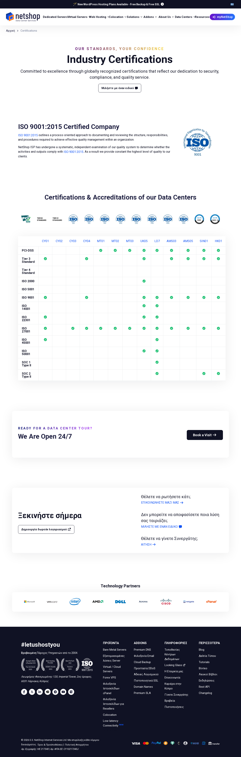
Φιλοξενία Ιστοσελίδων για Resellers (113, 704)
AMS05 (188, 241)
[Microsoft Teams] (49, 692)
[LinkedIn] (41, 692)
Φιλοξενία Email (144, 656)
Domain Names (143, 686)
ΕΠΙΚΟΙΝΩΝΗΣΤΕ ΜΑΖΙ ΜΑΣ (162, 503)
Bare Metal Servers (114, 649)
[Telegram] (56, 692)
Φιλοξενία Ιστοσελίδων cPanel (111, 688)
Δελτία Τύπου (207, 656)
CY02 (59, 241)
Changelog (205, 693)
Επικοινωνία (172, 677)
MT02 (115, 241)
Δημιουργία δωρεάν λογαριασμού (46, 529)
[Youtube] (64, 692)
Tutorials (204, 662)
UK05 (144, 241)
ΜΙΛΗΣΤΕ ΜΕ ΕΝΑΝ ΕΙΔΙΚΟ (161, 526)
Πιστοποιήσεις (174, 707)
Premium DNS (142, 649)
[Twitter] (33, 692)
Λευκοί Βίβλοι (208, 674)
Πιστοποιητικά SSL (146, 680)
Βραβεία (170, 700)
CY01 (45, 241)
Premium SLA (142, 693)
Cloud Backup (142, 662)
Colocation (110, 714)
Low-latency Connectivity (115, 725)
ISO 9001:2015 (28, 135)
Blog (201, 649)
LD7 (157, 241)
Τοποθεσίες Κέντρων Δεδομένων (172, 654)
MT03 (130, 241)
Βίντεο (203, 668)
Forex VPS (109, 677)
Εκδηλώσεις (206, 680)
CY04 (86, 241)
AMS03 (171, 241)
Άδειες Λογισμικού (146, 674)
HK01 (218, 241)
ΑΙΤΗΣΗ (148, 544)
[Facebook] (25, 692)
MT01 (101, 241)
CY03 (72, 241)
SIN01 (204, 241)
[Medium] (72, 692)
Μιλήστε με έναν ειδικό (119, 88)
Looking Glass (175, 665)
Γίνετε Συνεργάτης (176, 694)
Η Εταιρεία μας (174, 671)
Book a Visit (205, 435)
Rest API (204, 686)
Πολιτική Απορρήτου (76, 744)
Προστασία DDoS (144, 668)
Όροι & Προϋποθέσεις (50, 744)
